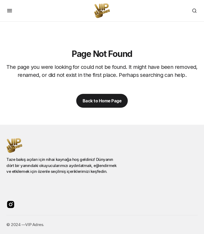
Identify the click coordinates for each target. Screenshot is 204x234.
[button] (9, 10)
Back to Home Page (102, 100)
